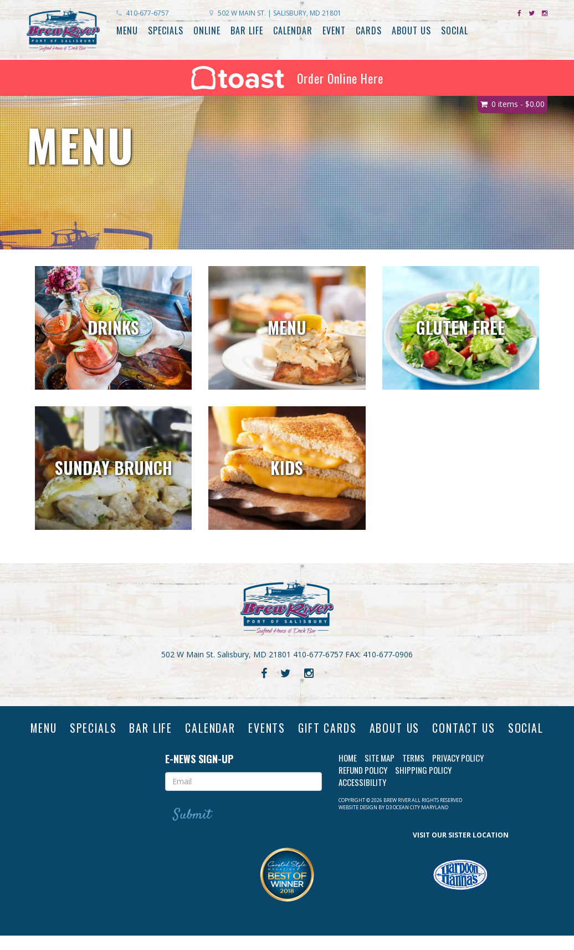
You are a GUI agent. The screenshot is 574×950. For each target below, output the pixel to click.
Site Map (379, 772)
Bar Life (246, 30)
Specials (165, 30)
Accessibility (362, 796)
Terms (413, 772)
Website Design (358, 821)
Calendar (292, 30)
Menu (127, 30)
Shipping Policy (423, 784)
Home (348, 772)
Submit (192, 829)
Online (207, 30)
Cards (369, 30)
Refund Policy (363, 784)
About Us (411, 30)
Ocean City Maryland (420, 821)
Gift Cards (354, 728)
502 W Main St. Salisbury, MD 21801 (226, 654)
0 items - (518, 104)
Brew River (397, 814)
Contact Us (495, 728)
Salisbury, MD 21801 (275, 13)
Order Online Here (287, 77)
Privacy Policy (458, 772)
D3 (389, 821)
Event (334, 30)
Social (454, 30)
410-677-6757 (142, 13)
